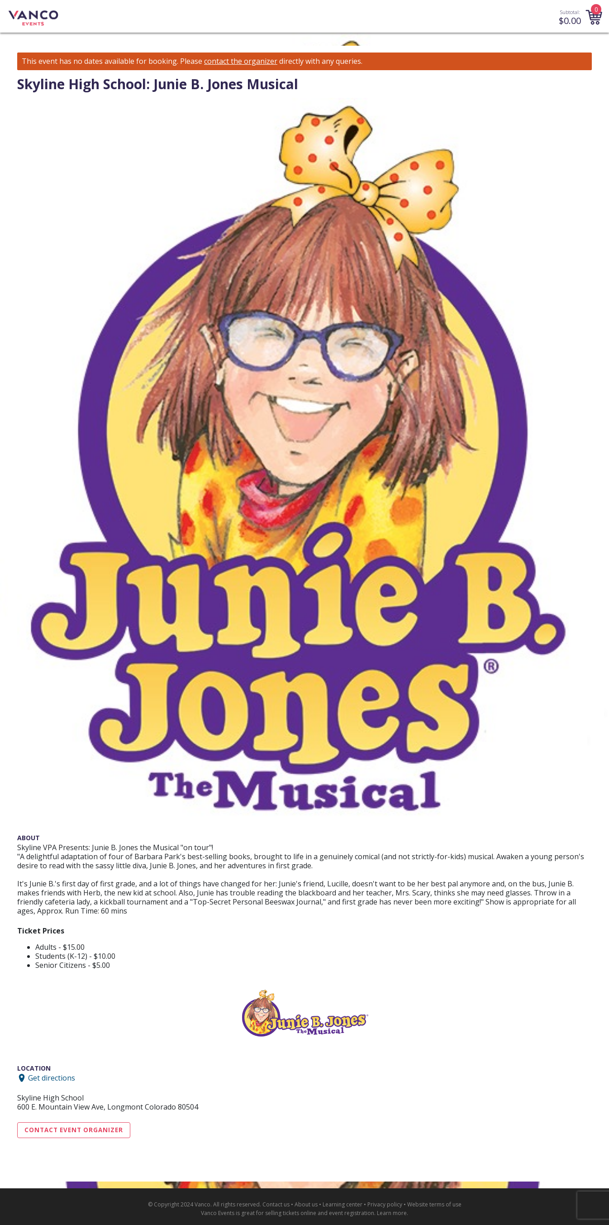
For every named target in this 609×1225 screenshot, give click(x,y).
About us (306, 1204)
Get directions (51, 1078)
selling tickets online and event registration (319, 1213)
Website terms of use (434, 1204)
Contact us (276, 1204)
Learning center (342, 1204)
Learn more (392, 1213)
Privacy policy (384, 1204)
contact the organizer (240, 61)
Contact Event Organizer (73, 1130)
